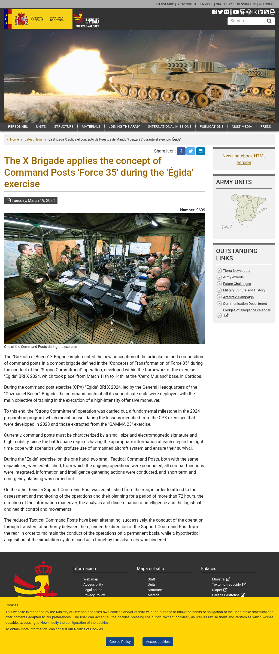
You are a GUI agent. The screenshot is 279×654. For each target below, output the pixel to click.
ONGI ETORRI (225, 4)
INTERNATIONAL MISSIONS (169, 126)
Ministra (218, 579)
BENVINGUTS (186, 4)
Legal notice (92, 590)
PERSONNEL (18, 126)
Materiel (154, 595)
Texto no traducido (226, 584)
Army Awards (233, 277)
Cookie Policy (120, 642)
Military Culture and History (244, 290)
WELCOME (266, 4)
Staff (151, 579)
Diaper (217, 590)
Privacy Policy (94, 595)
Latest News (34, 139)
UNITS (41, 126)
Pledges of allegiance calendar (247, 310)
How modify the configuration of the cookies (74, 622)
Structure (155, 590)
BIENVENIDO (165, 4)
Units (152, 584)
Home (14, 139)
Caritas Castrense (225, 595)
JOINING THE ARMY (124, 126)
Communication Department (245, 304)
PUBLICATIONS (211, 126)
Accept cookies (158, 642)
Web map (90, 579)
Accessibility (93, 584)
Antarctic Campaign (238, 297)
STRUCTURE (64, 126)
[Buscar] (269, 21)
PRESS (265, 126)
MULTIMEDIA (242, 126)
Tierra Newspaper (237, 271)
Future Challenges (237, 284)
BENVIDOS (205, 4)
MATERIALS (91, 126)
